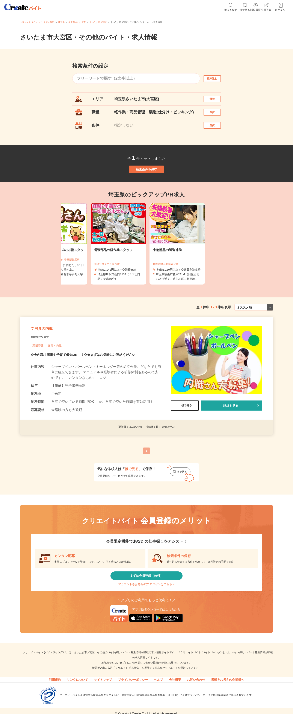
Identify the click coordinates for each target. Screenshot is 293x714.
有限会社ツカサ (44, 365)
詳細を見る (230, 434)
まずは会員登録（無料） (146, 607)
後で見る (184, 434)
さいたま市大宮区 (98, 22)
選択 (216, 101)
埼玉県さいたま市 (77, 22)
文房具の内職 (47, 354)
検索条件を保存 (146, 185)
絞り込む (216, 78)
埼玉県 (61, 22)
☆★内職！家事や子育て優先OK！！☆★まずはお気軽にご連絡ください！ (88, 384)
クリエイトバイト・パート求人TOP (37, 22)
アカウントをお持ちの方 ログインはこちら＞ (146, 620)
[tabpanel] (146, 264)
